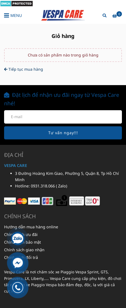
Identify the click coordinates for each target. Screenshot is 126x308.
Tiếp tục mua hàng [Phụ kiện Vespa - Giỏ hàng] (23, 69)
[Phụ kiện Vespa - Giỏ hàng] (16, 3)
